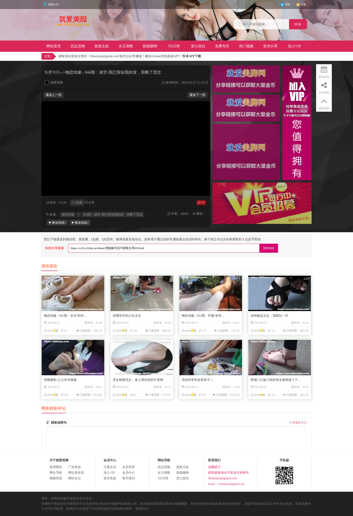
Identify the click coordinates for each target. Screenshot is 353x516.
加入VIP (294, 46)
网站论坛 (74, 478)
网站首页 (53, 46)
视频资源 (56, 478)
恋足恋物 (77, 46)
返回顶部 (324, 103)
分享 (91, 202)
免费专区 (222, 46)
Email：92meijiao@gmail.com (226, 484)
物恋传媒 (68, 214)
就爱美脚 (56, 82)
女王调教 (126, 46)
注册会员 (110, 467)
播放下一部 (197, 95)
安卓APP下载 (191, 56)
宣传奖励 (110, 478)
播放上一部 (53, 95)
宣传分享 (270, 46)
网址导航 (56, 472)
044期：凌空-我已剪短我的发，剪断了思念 (113, 214)
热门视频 (246, 46)
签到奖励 (324, 71)
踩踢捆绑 (150, 46)
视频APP (53, 4)
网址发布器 (76, 472)
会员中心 (128, 472)
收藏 (79, 202)
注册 (303, 4)
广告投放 (74, 467)
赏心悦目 (198, 46)
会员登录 (128, 467)
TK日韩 (174, 46)
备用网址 (56, 467)
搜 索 (298, 24)
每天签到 (128, 478)
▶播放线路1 (57, 222)
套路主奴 (102, 46)
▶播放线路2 (80, 222)
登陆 (287, 4)
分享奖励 (324, 87)
